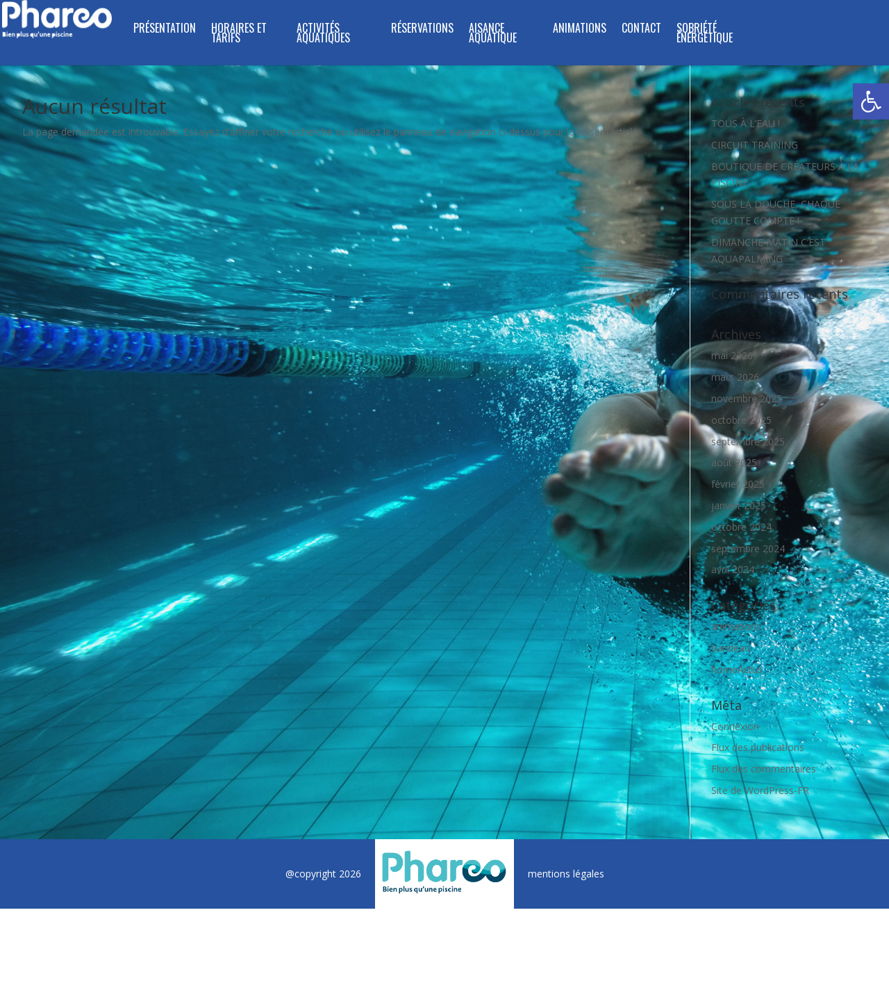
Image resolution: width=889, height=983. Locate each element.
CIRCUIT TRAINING (754, 144)
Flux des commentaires (763, 768)
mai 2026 (732, 355)
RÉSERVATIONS (422, 29)
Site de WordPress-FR (760, 790)
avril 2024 (732, 569)
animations (736, 626)
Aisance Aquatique (493, 34)
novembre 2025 (746, 398)
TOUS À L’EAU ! (745, 123)
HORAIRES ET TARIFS (239, 34)
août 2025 (734, 462)
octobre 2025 (741, 420)
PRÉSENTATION (164, 29)
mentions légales (566, 873)
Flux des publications (757, 747)
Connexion (735, 726)
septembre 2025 (748, 441)
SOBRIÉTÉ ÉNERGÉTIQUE (704, 34)
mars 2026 (735, 376)
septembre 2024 (748, 548)
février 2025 (738, 483)
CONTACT (641, 29)
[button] (871, 101)
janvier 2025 (738, 505)
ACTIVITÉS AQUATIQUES (323, 34)
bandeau (730, 647)
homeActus (737, 669)
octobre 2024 (741, 527)
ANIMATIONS (579, 29)
